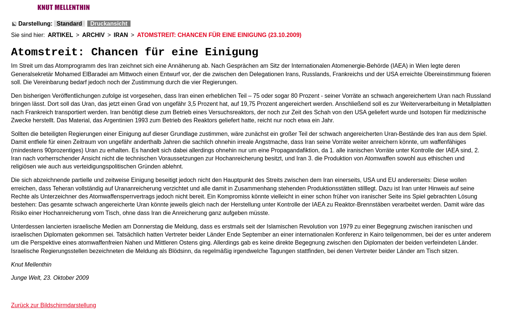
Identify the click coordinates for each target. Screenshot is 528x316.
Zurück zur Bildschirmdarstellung (53, 305)
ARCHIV (93, 35)
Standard (69, 24)
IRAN (121, 35)
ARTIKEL (60, 35)
